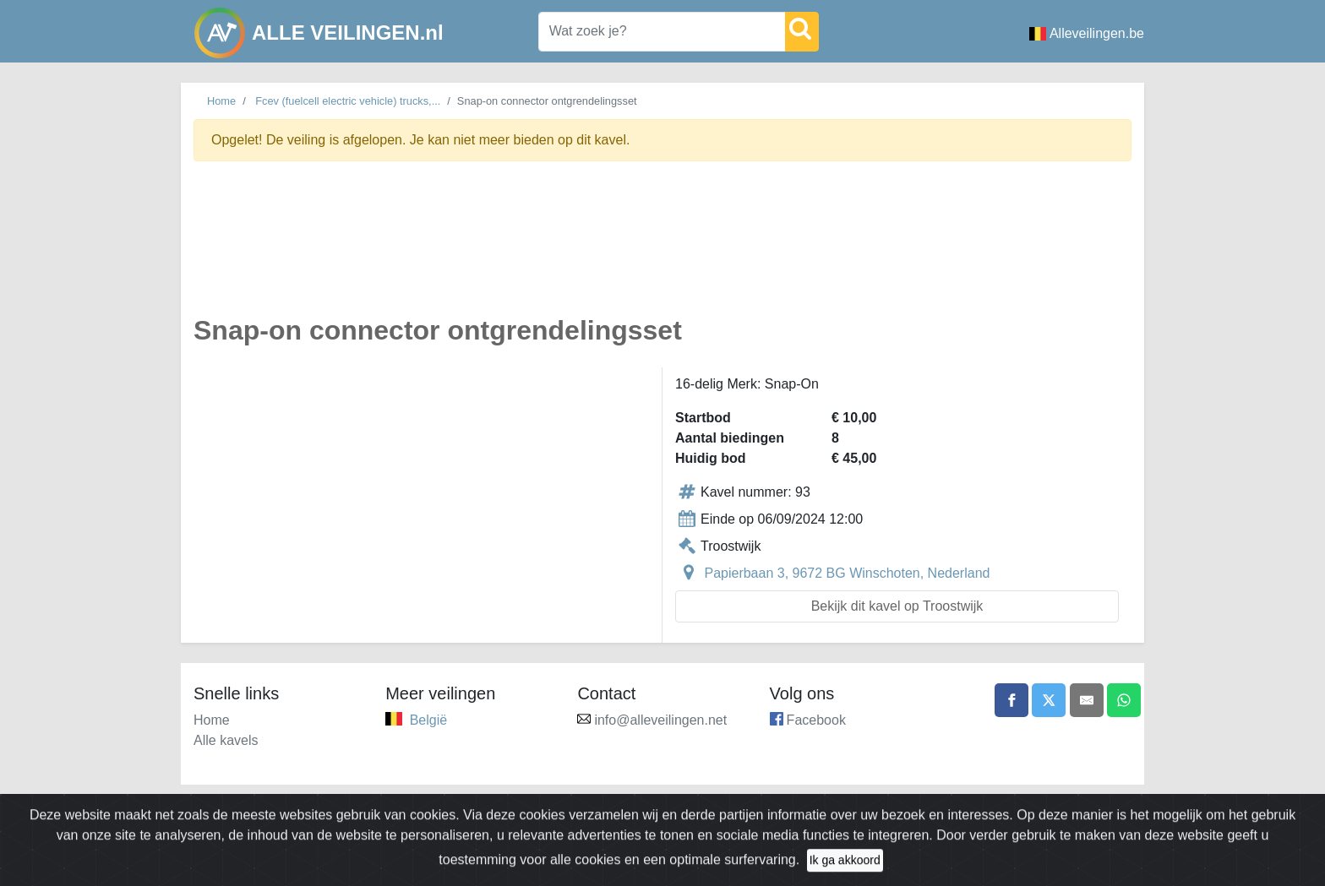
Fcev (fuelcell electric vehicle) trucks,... (347, 101)
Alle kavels (226, 740)
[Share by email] (1087, 700)
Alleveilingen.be (1086, 33)
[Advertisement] (662, 248)
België (428, 720)
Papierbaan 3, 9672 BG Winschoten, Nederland (847, 573)
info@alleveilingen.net (660, 720)
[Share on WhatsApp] (1124, 700)
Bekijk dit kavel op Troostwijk (897, 606)
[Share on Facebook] (1011, 700)
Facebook (816, 720)
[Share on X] (1049, 700)
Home (221, 101)
